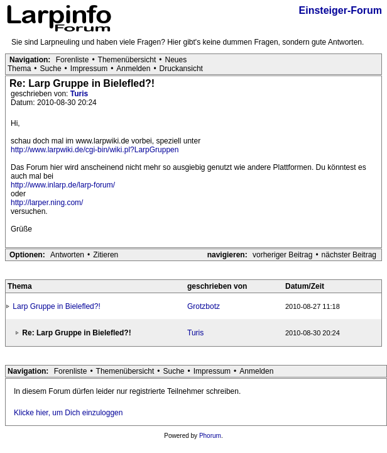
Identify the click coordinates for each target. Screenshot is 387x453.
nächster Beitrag (349, 254)
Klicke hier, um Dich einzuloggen (68, 412)
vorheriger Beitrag (282, 254)
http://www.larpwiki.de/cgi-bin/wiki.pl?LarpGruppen (94, 149)
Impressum (88, 68)
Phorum (210, 435)
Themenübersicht (127, 59)
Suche (51, 68)
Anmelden (133, 68)
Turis (79, 93)
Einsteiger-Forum (340, 10)
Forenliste (72, 59)
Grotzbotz (203, 306)
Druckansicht (181, 68)
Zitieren (105, 254)
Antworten (67, 254)
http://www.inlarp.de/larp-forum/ (63, 185)
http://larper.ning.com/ (47, 202)
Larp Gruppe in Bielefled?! (56, 306)
